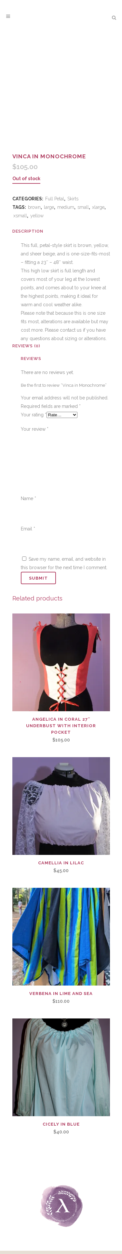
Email (28, 528)
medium (65, 207)
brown (34, 207)
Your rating (34, 414)
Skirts (72, 198)
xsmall (20, 215)
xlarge (98, 207)
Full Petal (54, 198)
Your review (34, 429)
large (49, 207)
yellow (37, 215)
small (83, 207)
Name (28, 498)
